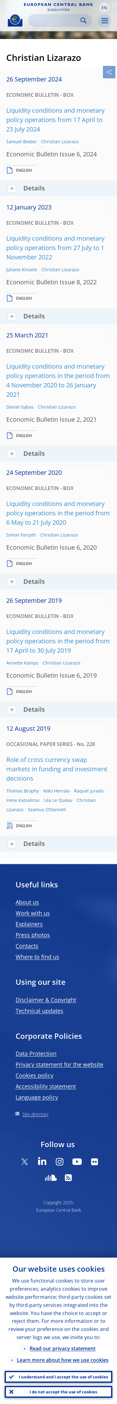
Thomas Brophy (22, 791)
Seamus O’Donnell (47, 809)
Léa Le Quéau (58, 800)
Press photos (33, 935)
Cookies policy (34, 1075)
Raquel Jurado (89, 791)
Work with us (33, 913)
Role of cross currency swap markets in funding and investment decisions (56, 769)
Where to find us (37, 956)
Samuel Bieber (21, 142)
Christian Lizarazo (60, 142)
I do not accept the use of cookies (63, 1392)
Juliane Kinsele (21, 269)
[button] (104, 7)
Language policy (37, 1097)
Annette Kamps (22, 663)
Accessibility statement (46, 1086)
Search (83, 20)
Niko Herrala (56, 791)
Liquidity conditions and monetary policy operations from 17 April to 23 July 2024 (55, 119)
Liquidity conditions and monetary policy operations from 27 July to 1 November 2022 (55, 247)
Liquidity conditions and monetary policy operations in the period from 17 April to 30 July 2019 (58, 641)
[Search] (55, 20)
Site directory (35, 1114)
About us (27, 902)
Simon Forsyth (21, 535)
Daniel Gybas (20, 407)
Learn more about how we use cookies (63, 1360)
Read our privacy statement (62, 1348)
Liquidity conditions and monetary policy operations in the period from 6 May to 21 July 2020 (58, 513)
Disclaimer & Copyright (46, 1000)
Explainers (29, 924)
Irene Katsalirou (23, 800)
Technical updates (39, 1010)
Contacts (27, 946)
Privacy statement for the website (59, 1064)
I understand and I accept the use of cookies (63, 1377)
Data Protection (36, 1053)
